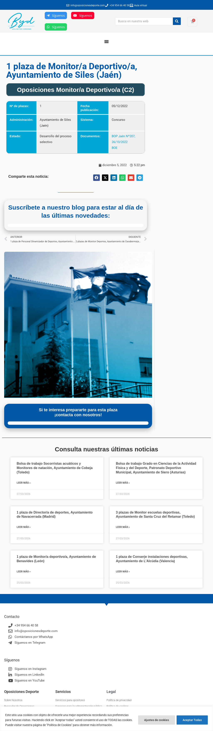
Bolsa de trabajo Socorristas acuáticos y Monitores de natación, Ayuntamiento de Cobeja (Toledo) (55, 468)
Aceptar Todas (192, 720)
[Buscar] (177, 21)
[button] (106, 41)
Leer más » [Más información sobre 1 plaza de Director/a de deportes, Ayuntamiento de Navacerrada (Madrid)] (24, 527)
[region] (106, 718)
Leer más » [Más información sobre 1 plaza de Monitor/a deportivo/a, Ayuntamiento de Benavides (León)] (24, 571)
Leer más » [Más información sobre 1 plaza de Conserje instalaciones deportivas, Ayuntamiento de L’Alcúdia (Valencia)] (123, 571)
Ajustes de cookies (156, 720)
